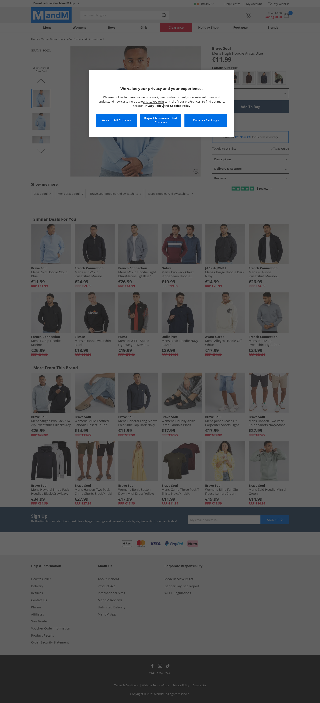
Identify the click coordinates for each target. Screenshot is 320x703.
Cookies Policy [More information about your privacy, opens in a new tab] (180, 106)
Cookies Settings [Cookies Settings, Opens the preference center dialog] (206, 120)
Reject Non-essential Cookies (160, 120)
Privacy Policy (153, 106)
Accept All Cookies (116, 120)
